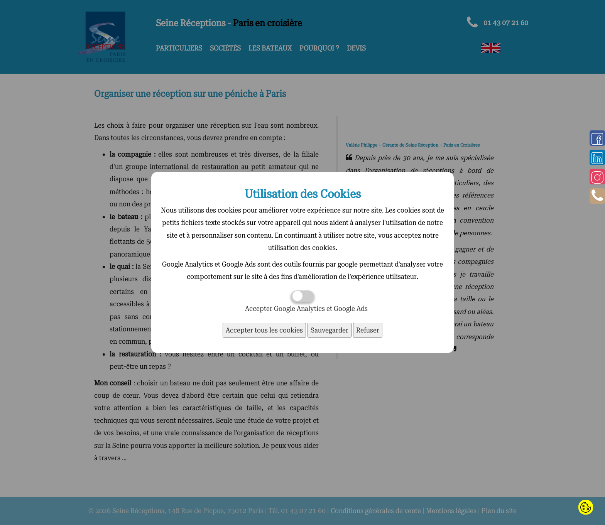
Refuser (367, 330)
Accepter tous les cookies (264, 330)
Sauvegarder (329, 330)
